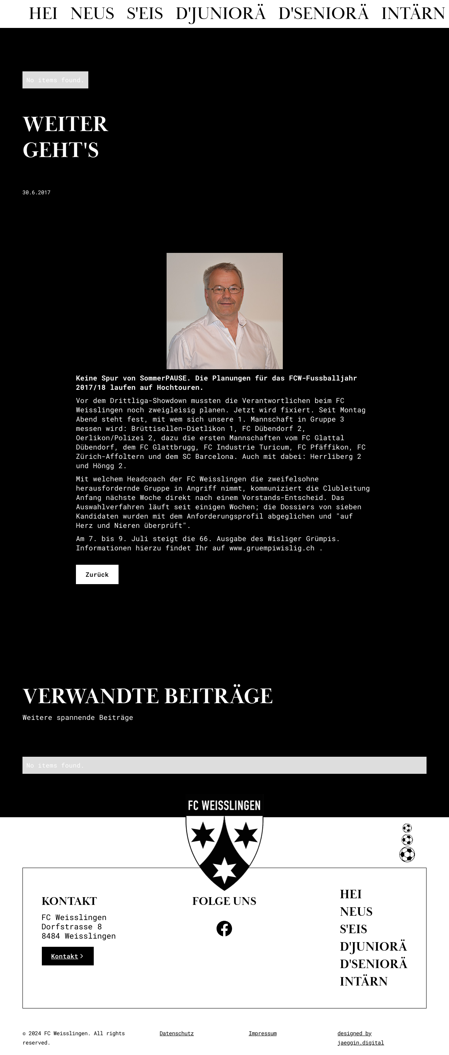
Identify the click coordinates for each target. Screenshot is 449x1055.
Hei (43, 14)
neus (356, 912)
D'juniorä (220, 14)
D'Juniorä (373, 947)
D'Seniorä (374, 964)
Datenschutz (177, 1033)
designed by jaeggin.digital (360, 1037)
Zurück (97, 574)
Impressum (263, 1033)
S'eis (145, 14)
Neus (92, 14)
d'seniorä (323, 14)
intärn (364, 981)
